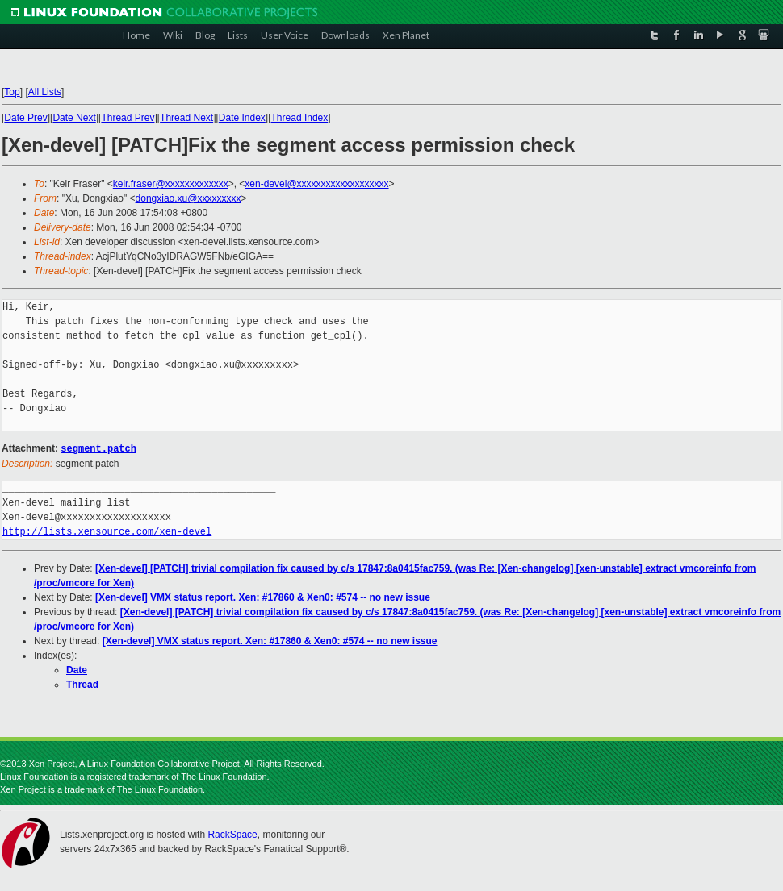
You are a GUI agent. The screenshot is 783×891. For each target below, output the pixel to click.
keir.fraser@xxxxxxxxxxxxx (170, 183)
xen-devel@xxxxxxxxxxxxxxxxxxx (316, 183)
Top (11, 92)
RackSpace (232, 833)
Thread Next (186, 117)
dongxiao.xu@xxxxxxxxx (188, 198)
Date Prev (25, 117)
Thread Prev (127, 117)
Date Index (242, 117)
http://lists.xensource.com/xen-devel (106, 531)
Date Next (73, 117)
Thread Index (300, 117)
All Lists (44, 92)
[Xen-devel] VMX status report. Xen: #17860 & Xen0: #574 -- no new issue (262, 596)
